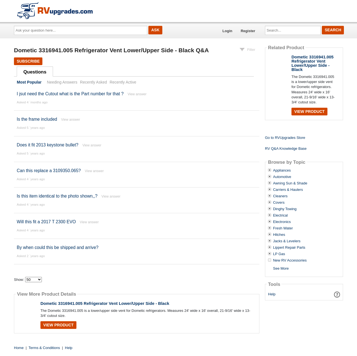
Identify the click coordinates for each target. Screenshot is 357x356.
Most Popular (29, 82)
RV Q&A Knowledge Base (286, 148)
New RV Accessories (290, 260)
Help (272, 294)
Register (248, 31)
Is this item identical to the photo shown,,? (57, 196)
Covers (278, 203)
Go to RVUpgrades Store (285, 138)
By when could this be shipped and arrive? (57, 247)
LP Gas (279, 254)
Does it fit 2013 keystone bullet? (47, 145)
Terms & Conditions (44, 348)
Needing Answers (62, 82)
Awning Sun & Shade (290, 183)
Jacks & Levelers (286, 241)
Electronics (282, 222)
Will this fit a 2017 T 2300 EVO (46, 221)
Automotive (282, 177)
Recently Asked (93, 82)
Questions (35, 72)
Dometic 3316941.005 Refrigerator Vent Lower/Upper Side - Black (104, 303)
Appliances (282, 170)
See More (281, 268)
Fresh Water (283, 228)
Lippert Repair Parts (289, 248)
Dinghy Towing (284, 209)
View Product (58, 325)
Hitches (279, 235)
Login (227, 31)
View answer (136, 94)
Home (19, 348)
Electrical (280, 215)
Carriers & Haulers (288, 190)
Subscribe (28, 61)
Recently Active (123, 82)
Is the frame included (37, 119)
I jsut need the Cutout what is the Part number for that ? (70, 93)
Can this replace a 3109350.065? (49, 170)
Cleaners (280, 196)
